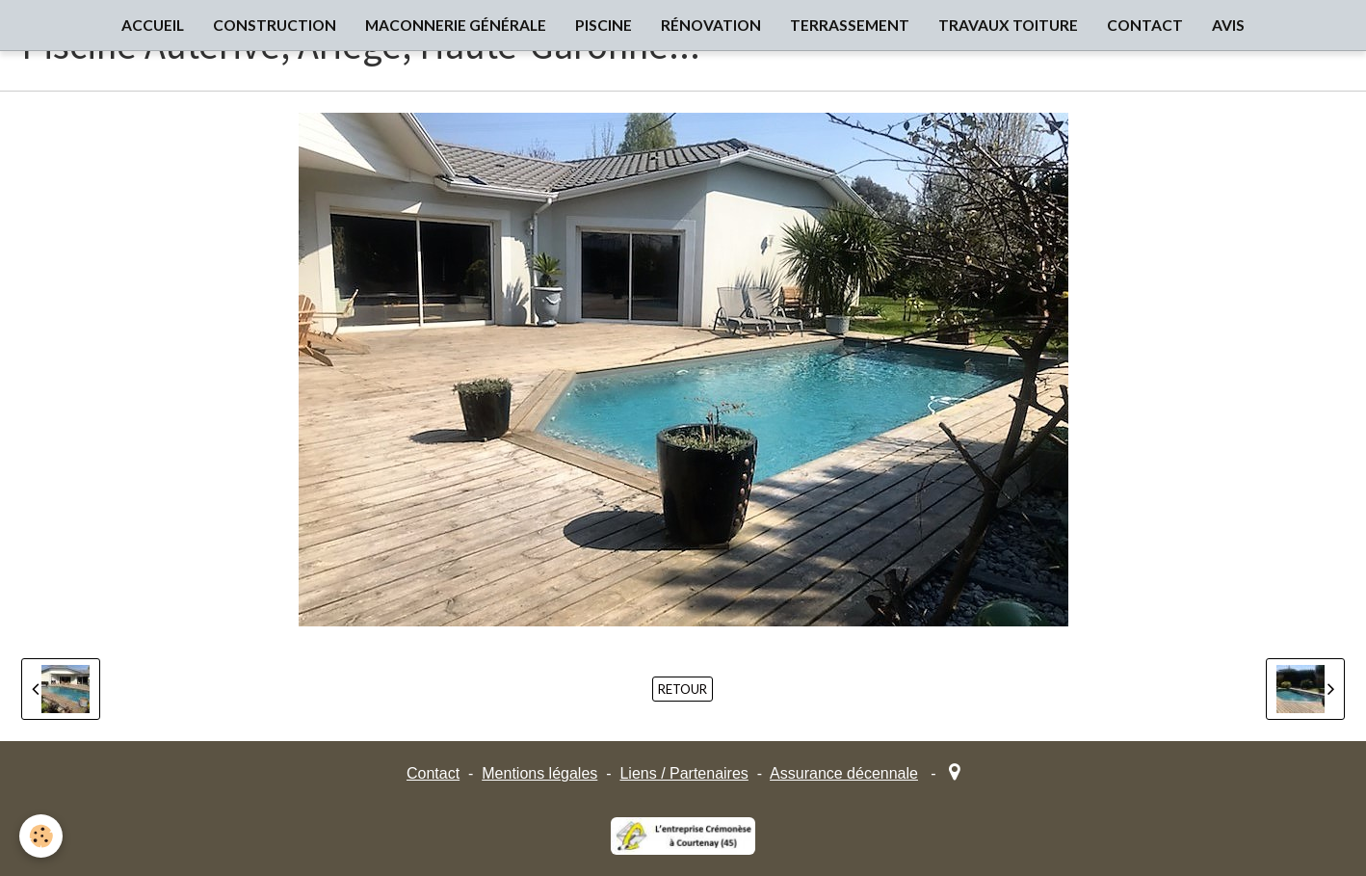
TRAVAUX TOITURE (1008, 25)
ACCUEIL (152, 25)
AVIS (1228, 25)
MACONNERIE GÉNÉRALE (455, 25)
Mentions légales (539, 773)
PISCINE (603, 25)
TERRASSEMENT (849, 25)
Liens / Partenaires (683, 773)
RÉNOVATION (711, 25)
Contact (433, 773)
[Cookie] (41, 836)
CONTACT (1145, 25)
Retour (682, 689)
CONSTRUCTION (274, 25)
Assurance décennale (844, 773)
